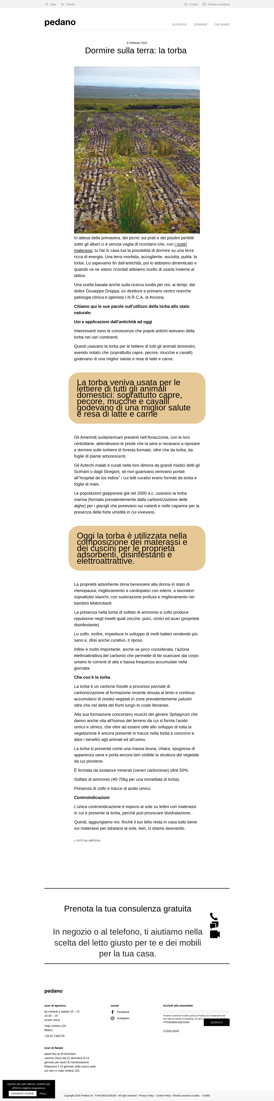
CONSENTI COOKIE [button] (22, 1093)
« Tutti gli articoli (87, 840)
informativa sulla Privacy (178, 1022)
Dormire (201, 24)
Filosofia (179, 24)
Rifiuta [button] (42, 1093)
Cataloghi (171, 1031)
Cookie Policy (163, 1095)
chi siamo (222, 24)
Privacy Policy (146, 1095)
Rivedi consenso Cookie (186, 1095)
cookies (41, 1083)
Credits (206, 1095)
